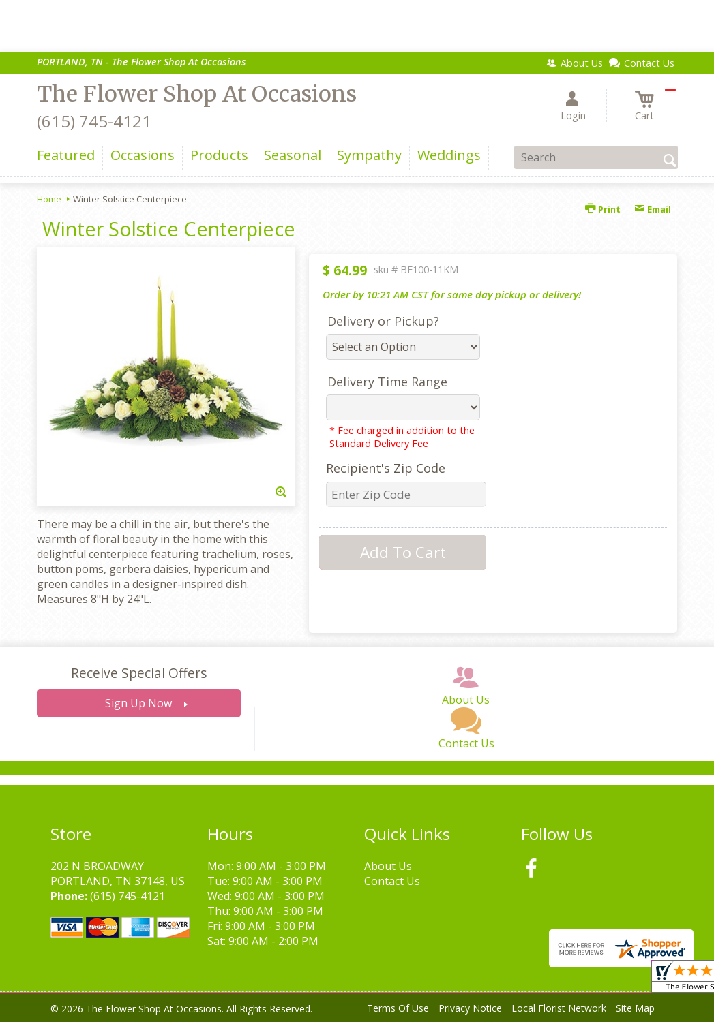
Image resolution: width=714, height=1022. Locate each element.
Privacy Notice (470, 1008)
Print (603, 209)
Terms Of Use (398, 1008)
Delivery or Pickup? (383, 321)
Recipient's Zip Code (385, 468)
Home (49, 199)
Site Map (635, 1008)
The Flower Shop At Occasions (197, 94)
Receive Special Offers (139, 673)
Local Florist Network (558, 1008)
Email (652, 209)
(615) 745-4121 (94, 121)
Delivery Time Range (387, 381)
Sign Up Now (138, 703)
